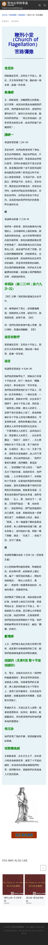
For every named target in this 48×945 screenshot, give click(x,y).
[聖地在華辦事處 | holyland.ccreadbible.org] (4, 4)
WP (16, 931)
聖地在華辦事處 (17, 927)
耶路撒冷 (22, 15)
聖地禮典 (13, 15)
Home (4, 15)
